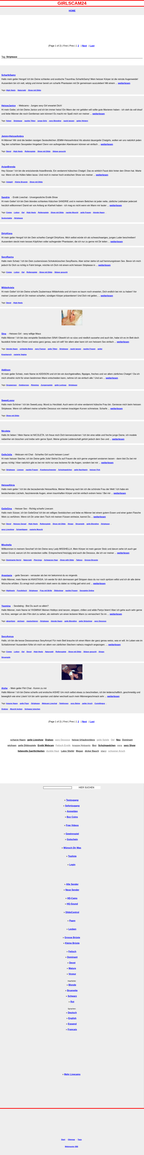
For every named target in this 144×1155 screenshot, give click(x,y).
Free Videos (72, 825)
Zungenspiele (46, 385)
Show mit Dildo (34, 90)
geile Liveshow (35, 740)
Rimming (35, 385)
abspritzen (10, 621)
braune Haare (12, 703)
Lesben (72, 929)
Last (92, 46)
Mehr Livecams (72, 1074)
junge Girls (42, 121)
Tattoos (79, 560)
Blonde (72, 985)
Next (84, 46)
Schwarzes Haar (51, 560)
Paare (72, 920)
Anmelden (72, 811)
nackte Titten (29, 121)
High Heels (10, 90)
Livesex (20, 470)
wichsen (20, 621)
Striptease (18, 121)
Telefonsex (63, 703)
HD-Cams (72, 898)
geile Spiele (103, 740)
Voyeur (72, 974)
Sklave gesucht (59, 151)
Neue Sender (72, 890)
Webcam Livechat (49, 703)
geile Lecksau (60, 385)
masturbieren (32, 621)
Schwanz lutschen (32, 709)
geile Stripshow (85, 621)
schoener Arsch (116, 751)
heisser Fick (95, 470)
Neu (118, 740)
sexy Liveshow (7, 529)
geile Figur (24, 703)
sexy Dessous (100, 621)
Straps (70, 524)
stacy (103, 751)
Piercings (38, 560)
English (72, 1018)
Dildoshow (58, 590)
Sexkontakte (6, 218)
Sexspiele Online (87, 590)
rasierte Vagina (20, 354)
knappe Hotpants (81, 745)
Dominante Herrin (13, 560)
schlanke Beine (26, 349)
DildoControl (72, 912)
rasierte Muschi (36, 529)
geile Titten (52, 349)
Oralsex (4, 709)
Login (72, 864)
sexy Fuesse (40, 349)
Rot (72, 1002)
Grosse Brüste (72, 937)
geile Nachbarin (80, 470)
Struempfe (80, 524)
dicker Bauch (92, 751)
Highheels (10, 590)
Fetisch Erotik (63, 745)
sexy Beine (75, 703)
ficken (8, 121)
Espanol (72, 1024)
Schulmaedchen (65, 470)
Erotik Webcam (46, 745)
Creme (9, 212)
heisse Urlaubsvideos (83, 740)
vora (119, 745)
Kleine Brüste (72, 943)
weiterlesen (124, 83)
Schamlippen (21, 529)
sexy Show (129, 745)
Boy (94, 745)
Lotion (16, 212)
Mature (72, 968)
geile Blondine (92, 524)
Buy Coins (72, 817)
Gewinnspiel (72, 834)
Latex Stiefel (67, 751)
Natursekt (22, 90)
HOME (72, 11)
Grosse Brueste (91, 560)
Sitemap (71, 1139)
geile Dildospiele (27, 745)
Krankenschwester (48, 470)
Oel (23, 212)
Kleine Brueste (21, 182)
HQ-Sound (72, 904)
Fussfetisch (22, 590)
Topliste (72, 856)
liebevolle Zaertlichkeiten (31, 751)
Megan (79, 751)
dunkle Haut (52, 751)
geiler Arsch (87, 703)
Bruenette (72, 990)
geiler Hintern (82, 121)
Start (63, 1139)
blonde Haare (98, 212)
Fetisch (72, 951)
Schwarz (72, 996)
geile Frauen (85, 212)
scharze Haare (18, 740)
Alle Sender (72, 884)
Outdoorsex (24, 385)
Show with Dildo (67, 560)
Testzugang (72, 800)
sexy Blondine (55, 121)
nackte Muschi (72, 212)
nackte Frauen (89, 349)
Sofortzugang (72, 806)
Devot (8, 151)
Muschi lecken (16, 709)
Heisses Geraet (19, 524)
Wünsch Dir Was (72, 848)
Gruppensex (11, 385)
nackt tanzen (68, 121)
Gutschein (72, 839)
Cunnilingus (100, 703)
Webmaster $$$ (71, 1146)
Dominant (127, 740)
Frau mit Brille (46, 590)
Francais (72, 1029)
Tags (80, 1139)
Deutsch (72, 1012)
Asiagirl (9, 182)
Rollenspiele (30, 151)
